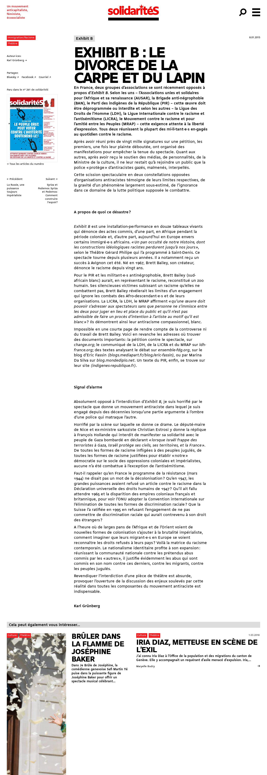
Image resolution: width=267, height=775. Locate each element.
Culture (12, 635)
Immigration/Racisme (21, 37)
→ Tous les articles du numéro (25, 164)
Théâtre (12, 43)
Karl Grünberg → (17, 60)
